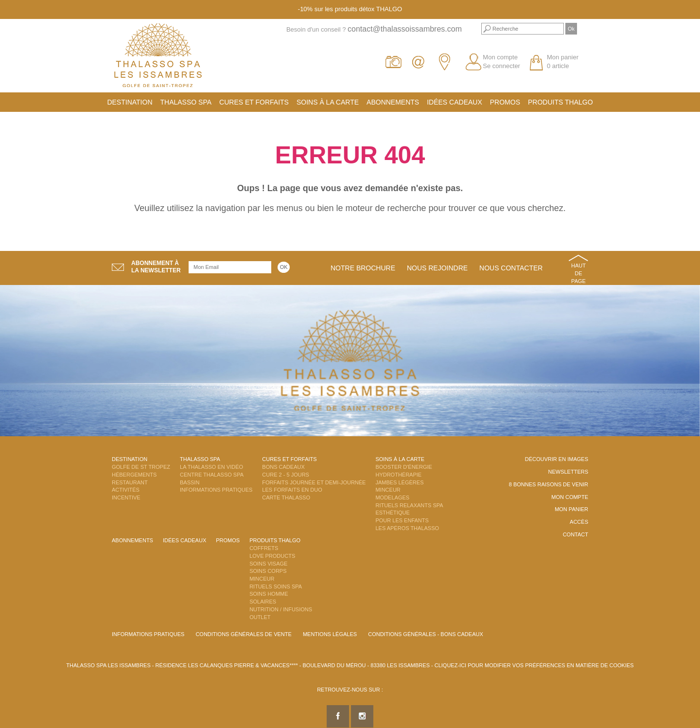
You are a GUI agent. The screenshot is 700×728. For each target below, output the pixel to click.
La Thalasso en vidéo (211, 467)
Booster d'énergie (403, 467)
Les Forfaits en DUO (292, 490)
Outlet (259, 617)
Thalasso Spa (186, 102)
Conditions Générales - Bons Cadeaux (425, 634)
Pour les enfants (401, 520)
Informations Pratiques (216, 490)
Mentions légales (330, 634)
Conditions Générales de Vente (243, 634)
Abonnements (393, 102)
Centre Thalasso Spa (212, 475)
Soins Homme (268, 594)
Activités (126, 490)
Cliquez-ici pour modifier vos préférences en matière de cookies (534, 665)
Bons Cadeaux (283, 467)
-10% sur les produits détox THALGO (350, 9)
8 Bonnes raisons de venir (548, 484)
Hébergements (134, 475)
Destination (129, 102)
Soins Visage (268, 564)
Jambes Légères (399, 482)
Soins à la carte (328, 102)
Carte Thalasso (286, 497)
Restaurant (130, 482)
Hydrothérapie (398, 475)
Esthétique (392, 512)
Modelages (392, 497)
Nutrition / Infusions (280, 609)
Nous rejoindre (437, 268)
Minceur (387, 490)
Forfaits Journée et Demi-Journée (314, 482)
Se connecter (501, 66)
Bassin (189, 482)
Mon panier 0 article (562, 61)
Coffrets (263, 548)
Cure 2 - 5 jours (285, 475)
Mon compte (500, 57)
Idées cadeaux (454, 102)
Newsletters (568, 472)
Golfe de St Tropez (141, 467)
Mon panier (571, 509)
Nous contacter (510, 268)
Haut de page (578, 273)
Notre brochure (363, 268)
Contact (575, 534)
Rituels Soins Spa (275, 586)
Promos (505, 102)
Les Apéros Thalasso (407, 528)
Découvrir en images (556, 459)
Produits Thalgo (560, 102)
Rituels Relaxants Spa (409, 505)
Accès (579, 522)
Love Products (272, 556)
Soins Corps (267, 571)
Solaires (262, 601)
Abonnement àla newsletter (156, 267)
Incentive (126, 497)
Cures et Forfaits (254, 102)
